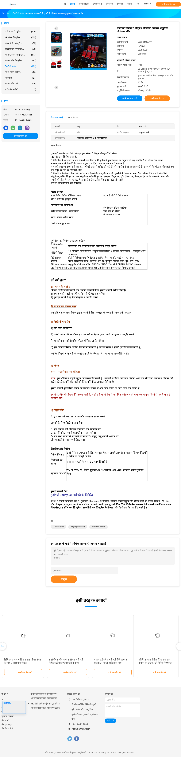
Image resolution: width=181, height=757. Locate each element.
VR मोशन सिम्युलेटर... (20, 37)
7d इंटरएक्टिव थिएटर (78, 527)
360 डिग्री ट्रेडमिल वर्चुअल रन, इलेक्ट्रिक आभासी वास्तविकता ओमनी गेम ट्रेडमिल (45, 706)
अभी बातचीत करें (168, 4)
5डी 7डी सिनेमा (20, 66)
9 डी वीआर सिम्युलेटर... (20, 31)
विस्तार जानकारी (57, 117)
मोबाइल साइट (6, 724)
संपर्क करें (5, 720)
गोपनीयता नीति (7, 728)
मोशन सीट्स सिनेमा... (20, 72)
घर (2, 699)
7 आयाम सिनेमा (58, 527)
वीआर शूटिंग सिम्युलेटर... (20, 49)
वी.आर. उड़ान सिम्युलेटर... (20, 54)
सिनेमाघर (20, 77)
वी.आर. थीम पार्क (20, 83)
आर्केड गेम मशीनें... (20, 89)
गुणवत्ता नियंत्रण (7, 716)
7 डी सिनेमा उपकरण (98, 527)
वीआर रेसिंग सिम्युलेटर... (20, 43)
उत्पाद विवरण (73, 117)
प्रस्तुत (64, 579)
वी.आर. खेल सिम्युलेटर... (20, 60)
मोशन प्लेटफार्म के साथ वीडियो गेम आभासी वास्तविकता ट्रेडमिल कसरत (44, 696)
